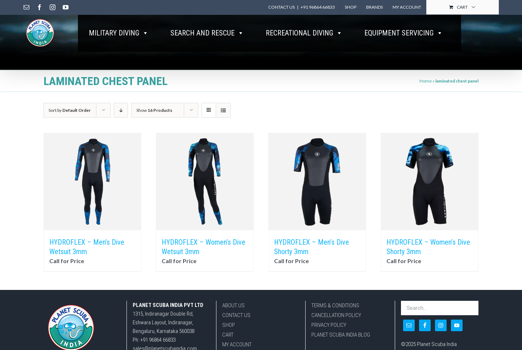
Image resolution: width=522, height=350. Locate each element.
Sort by (70, 110)
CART (227, 335)
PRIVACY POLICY (328, 325)
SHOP (228, 325)
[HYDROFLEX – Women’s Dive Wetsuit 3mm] (204, 181)
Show (154, 110)
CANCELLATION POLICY (336, 315)
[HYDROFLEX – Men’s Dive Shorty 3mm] (317, 181)
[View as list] (223, 110)
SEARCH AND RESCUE (207, 33)
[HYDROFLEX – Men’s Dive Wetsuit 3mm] (92, 181)
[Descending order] (121, 110)
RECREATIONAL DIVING (304, 33)
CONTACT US (236, 315)
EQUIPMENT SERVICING (403, 33)
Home (425, 81)
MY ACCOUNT (237, 344)
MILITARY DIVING (119, 33)
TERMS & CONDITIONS (335, 305)
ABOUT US (233, 305)
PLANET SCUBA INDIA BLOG (340, 335)
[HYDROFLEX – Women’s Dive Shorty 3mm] (429, 181)
